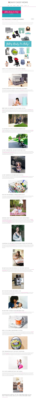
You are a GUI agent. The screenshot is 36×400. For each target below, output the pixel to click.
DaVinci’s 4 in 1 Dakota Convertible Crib (22, 70)
